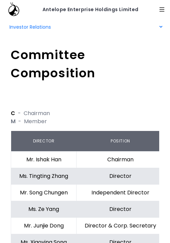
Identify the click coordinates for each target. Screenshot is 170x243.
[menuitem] (85, 27)
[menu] (85, 27)
